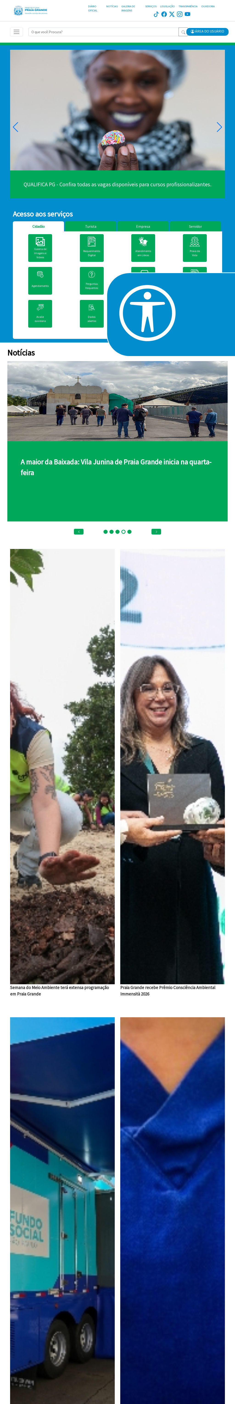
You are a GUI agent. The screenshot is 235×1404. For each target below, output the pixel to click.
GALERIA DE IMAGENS (128, 8)
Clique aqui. (117, 184)
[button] (207, 32)
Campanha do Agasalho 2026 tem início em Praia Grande (104, 461)
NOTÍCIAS (112, 6)
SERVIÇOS (151, 6)
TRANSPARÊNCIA (188, 6)
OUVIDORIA (208, 6)
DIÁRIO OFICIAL (93, 8)
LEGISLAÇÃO (167, 6)
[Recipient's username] (103, 31)
